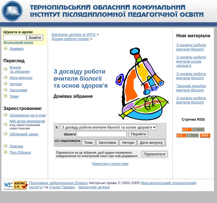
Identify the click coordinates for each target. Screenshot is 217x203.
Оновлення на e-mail (28, 115)
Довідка (16, 146)
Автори (16, 84)
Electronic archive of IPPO (74, 34)
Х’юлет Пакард (62, 187)
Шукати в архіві (18, 32)
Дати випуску (21, 78)
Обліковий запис (24, 134)
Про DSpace (20, 152)
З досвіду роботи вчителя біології (191, 47)
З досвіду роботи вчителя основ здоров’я (191, 61)
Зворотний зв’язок (94, 187)
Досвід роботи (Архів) (70, 39)
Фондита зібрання (20, 69)
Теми (14, 96)
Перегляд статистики (110, 164)
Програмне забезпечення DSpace (58, 183)
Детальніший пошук (18, 42)
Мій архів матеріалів (27, 121)
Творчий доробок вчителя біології (191, 88)
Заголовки (18, 90)
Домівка (16, 49)
